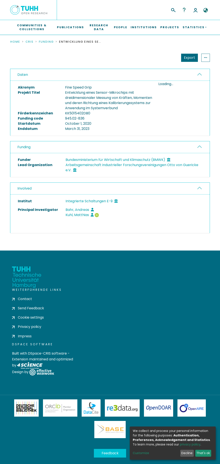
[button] (205, 10)
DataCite (91, 408)
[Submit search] (173, 9)
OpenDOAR (158, 408)
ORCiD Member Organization (60, 408)
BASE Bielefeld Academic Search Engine (110, 429)
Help (184, 10)
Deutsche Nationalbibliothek (26, 408)
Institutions (144, 27)
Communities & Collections (32, 27)
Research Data (99, 27)
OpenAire (192, 408)
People (120, 27)
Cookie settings (28, 317)
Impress (22, 336)
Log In (195, 10)
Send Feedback (28, 308)
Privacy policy (26, 326)
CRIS (30, 42)
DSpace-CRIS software (47, 353)
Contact (22, 298)
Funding (46, 42)
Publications (70, 27)
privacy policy (190, 444)
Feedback (110, 453)
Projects (169, 27)
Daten (22, 74)
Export (189, 57)
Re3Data (122, 408)
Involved (24, 188)
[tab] (110, 75)
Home (15, 42)
